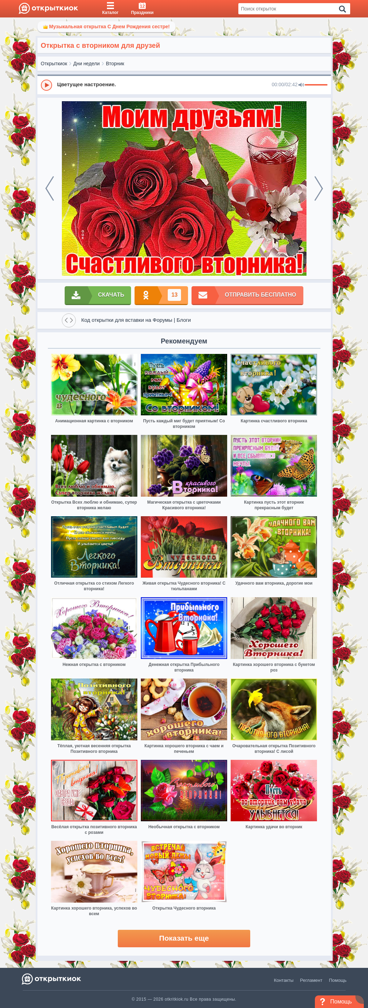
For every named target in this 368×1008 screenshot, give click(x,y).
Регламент (311, 980)
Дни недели (86, 63)
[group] (184, 84)
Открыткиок (54, 63)
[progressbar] (316, 85)
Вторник (115, 63)
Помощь (337, 980)
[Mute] (301, 85)
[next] (318, 188)
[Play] (46, 85)
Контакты (284, 980)
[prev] (49, 188)
